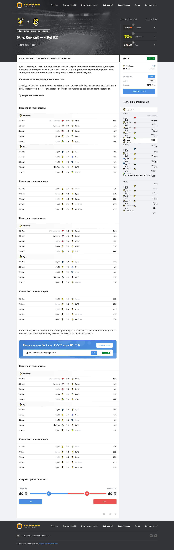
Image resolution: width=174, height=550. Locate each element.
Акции (137, 5)
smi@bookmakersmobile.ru (48, 544)
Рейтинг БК (108, 5)
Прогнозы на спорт (89, 5)
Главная (54, 5)
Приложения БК (69, 5)
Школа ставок (124, 5)
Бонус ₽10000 (104, 345)
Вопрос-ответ (151, 5)
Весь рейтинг (151, 19)
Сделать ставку (139, 92)
